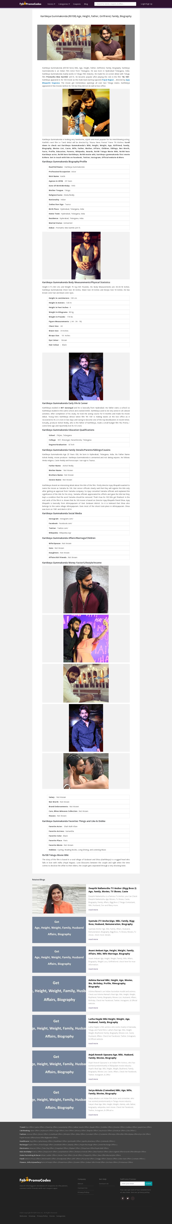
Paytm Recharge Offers (89, 1145)
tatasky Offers (74, 1145)
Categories (60, 1216)
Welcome (23, 1216)
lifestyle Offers (70, 1134)
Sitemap (32, 1216)
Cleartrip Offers (52, 1127)
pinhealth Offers (75, 1141)
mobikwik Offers (61, 1145)
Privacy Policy (83, 1192)
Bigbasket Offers (51, 1138)
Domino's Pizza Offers (33, 1159)
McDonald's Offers (50, 1159)
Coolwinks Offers (106, 1134)
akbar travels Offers (82, 1127)
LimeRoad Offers (57, 1134)
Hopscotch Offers (51, 1152)
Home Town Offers (66, 1155)
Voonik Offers (129, 1152)
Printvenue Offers (126, 1162)
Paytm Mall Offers (102, 1148)
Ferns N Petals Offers (50, 1162)
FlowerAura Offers (66, 1162)
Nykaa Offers (134, 1134)
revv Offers (70, 1130)
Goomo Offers (120, 1127)
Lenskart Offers (93, 1134)
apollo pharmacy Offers (92, 1141)
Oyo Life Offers (145, 1134)
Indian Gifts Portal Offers (96, 1162)
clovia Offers (40, 1138)
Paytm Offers (33, 1145)
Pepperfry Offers (91, 1155)
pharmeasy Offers (46, 1141)
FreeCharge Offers (47, 1145)
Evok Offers (79, 1155)
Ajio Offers (117, 1134)
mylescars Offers (48, 1130)
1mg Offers (34, 1141)
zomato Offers (139, 1159)
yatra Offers (40, 1127)
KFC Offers (77, 1159)
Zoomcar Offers (120, 1130)
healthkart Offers (61, 1141)
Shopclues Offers (88, 1148)
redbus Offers (132, 1127)
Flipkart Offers (76, 1148)
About (80, 1184)
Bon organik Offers (117, 1152)
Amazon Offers (36, 1148)
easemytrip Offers (66, 1127)
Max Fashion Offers (102, 1152)
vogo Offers (60, 1130)
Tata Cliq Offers (49, 1148)
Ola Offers (131, 1130)
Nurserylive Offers (114, 1155)
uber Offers (36, 1130)
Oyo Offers (30, 1127)
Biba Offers (82, 1134)
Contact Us (82, 1188)
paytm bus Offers (145, 1127)
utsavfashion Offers (67, 1152)
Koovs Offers (44, 1134)
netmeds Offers (108, 1141)
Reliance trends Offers (84, 1152)
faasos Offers (113, 1159)
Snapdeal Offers (63, 1148)
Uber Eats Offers (126, 1159)
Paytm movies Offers (27, 1138)
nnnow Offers (33, 1134)
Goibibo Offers (107, 1127)
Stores (52, 1216)
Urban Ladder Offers (49, 1155)
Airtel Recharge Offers (108, 1145)
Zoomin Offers (80, 1162)
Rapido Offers (93, 1130)
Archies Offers (113, 1162)
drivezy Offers (81, 1130)
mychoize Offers (106, 1130)
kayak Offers (95, 1127)
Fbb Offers (125, 1134)
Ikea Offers (102, 1155)
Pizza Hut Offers (89, 1159)
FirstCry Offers (38, 1152)
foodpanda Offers (65, 1159)
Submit (148, 1184)
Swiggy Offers (102, 1159)
